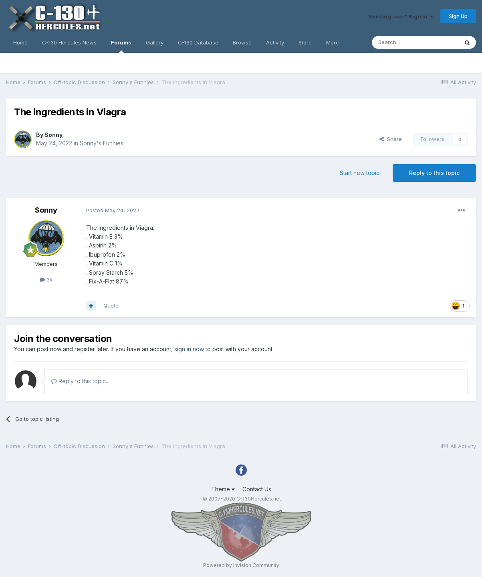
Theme (223, 489)
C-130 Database (198, 42)
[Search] (415, 42)
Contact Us (256, 489)
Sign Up (458, 16)
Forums (121, 46)
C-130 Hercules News (69, 42)
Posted (112, 210)
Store (305, 42)
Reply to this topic (434, 172)
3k (46, 279)
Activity (275, 42)
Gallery (154, 42)
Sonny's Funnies (101, 143)
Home (20, 42)
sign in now (189, 349)
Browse (242, 42)
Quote (111, 305)
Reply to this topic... (80, 381)
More (332, 42)
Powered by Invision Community (241, 565)
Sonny (53, 134)
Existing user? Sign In (401, 16)
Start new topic (359, 172)
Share (390, 139)
